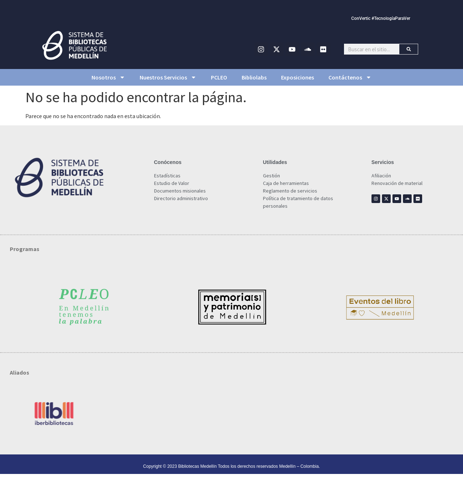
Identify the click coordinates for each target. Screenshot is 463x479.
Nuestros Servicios (168, 77)
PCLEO (219, 77)
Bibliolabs (254, 77)
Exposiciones (297, 77)
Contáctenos (349, 77)
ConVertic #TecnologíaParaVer (380, 18)
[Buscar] (408, 49)
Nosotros (108, 77)
